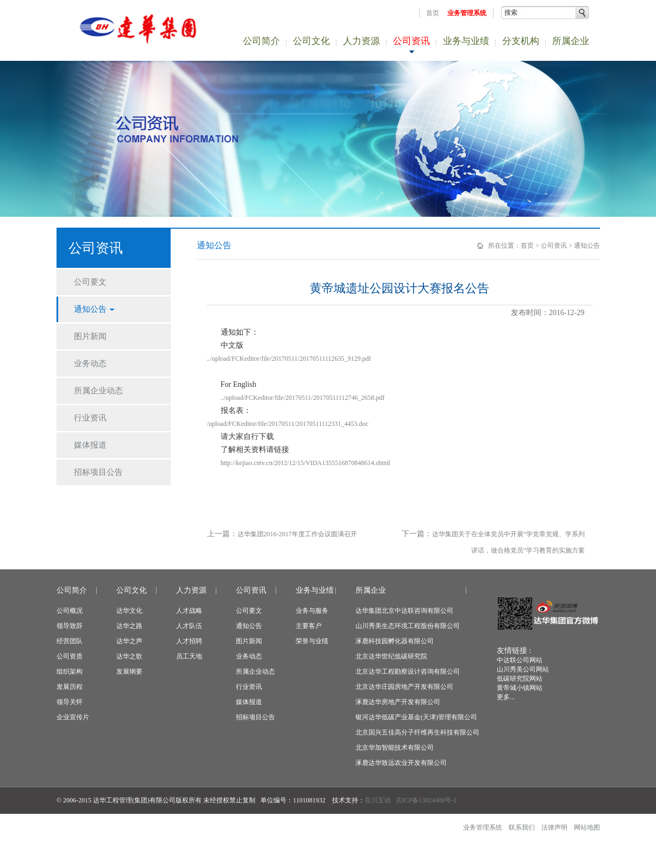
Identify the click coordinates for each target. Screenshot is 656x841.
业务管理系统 (466, 13)
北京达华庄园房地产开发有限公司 (404, 687)
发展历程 (70, 687)
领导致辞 (70, 626)
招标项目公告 (255, 717)
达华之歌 (129, 656)
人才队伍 (189, 626)
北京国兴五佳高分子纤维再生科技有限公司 (417, 732)
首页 (432, 13)
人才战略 (189, 610)
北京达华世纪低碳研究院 (391, 656)
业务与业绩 (466, 41)
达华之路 (129, 626)
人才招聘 (189, 641)
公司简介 (261, 41)
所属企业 (570, 41)
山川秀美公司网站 (523, 669)
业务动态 (249, 656)
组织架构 (70, 671)
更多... (506, 697)
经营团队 (70, 641)
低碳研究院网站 (519, 678)
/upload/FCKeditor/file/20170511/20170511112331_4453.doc (287, 424)
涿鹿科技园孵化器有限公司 (394, 641)
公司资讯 (411, 41)
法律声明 (554, 827)
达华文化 (129, 610)
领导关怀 (70, 702)
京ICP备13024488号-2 (426, 800)
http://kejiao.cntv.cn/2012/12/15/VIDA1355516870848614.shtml (305, 463)
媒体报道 (249, 702)
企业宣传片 (73, 717)
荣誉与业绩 (312, 641)
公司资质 (70, 656)
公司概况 (70, 610)
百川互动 (378, 800)
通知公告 (587, 245)
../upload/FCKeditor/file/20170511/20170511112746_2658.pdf (303, 397)
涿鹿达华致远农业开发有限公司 (401, 763)
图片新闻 (249, 641)
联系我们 (522, 827)
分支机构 (520, 41)
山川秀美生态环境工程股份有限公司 (407, 626)
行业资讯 (249, 687)
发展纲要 (129, 671)
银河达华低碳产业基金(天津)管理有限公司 (416, 717)
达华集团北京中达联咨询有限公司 (404, 610)
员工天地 (189, 656)
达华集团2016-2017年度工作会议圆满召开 (297, 534)
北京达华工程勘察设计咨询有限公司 (407, 671)
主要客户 (309, 626)
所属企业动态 (255, 671)
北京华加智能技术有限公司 (394, 747)
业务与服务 (312, 610)
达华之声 (129, 641)
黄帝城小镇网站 (519, 688)
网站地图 (587, 827)
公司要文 (249, 610)
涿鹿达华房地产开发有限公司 (397, 702)
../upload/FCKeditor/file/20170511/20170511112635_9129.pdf (289, 358)
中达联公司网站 (519, 660)
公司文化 (311, 41)
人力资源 (361, 41)
